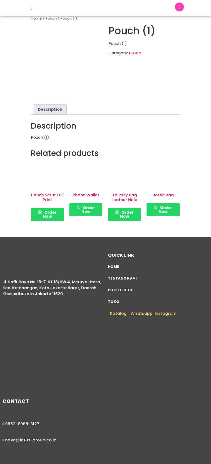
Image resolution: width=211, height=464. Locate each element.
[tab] (50, 90)
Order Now (49, 195)
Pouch (51, 19)
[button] (31, 8)
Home (36, 19)
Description (50, 90)
